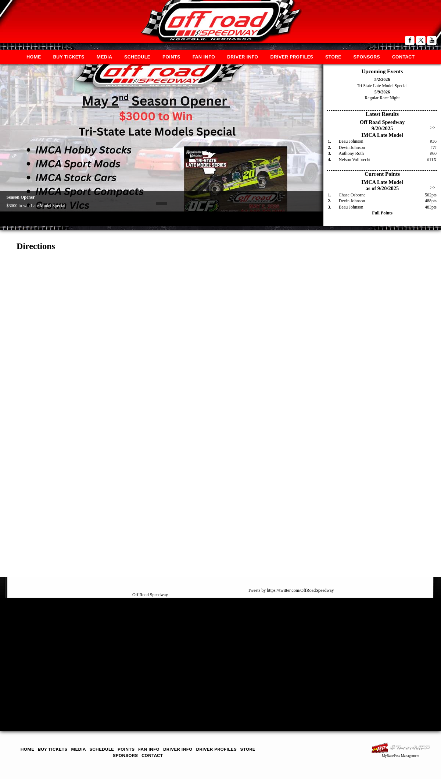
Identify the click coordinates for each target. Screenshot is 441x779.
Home (33, 57)
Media (104, 57)
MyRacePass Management (400, 756)
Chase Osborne (352, 195)
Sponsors (366, 57)
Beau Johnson (351, 141)
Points (171, 57)
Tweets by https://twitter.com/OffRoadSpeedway (291, 590)
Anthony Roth (351, 153)
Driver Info (242, 57)
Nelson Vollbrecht (355, 159)
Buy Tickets (68, 57)
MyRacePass (401, 748)
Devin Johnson (352, 147)
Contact (403, 57)
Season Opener (21, 197)
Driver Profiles (291, 57)
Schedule (137, 57)
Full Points (382, 213)
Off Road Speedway (150, 594)
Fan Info (203, 57)
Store (333, 57)
